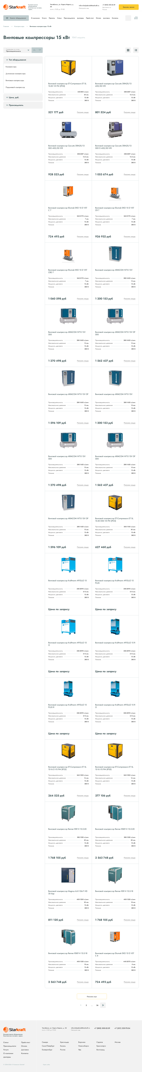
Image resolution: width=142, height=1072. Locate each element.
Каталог (18, 18)
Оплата (98, 18)
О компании (35, 18)
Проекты (52, 18)
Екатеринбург (47, 1050)
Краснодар (64, 1042)
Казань (63, 1046)
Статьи (59, 18)
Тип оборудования (17, 59)
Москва (117, 1042)
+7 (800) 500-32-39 (109, 5)
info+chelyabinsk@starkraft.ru (89, 5)
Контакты (115, 18)
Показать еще (92, 996)
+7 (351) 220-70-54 (122, 1028)
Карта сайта (46, 1065)
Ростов (62, 1050)
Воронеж (81, 1042)
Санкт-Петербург (48, 1046)
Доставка (106, 18)
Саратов (100, 1042)
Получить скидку (83, 112)
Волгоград (101, 1050)
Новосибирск (83, 1046)
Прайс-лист (90, 18)
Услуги (44, 18)
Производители (69, 18)
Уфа (79, 1050)
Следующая (103, 1005)
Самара (45, 1042)
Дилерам (80, 18)
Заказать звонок (128, 7)
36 (97, 1005)
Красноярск (101, 1046)
